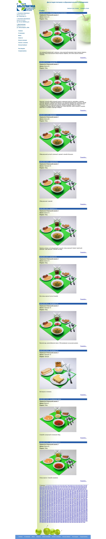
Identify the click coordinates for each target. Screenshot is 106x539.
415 (61, 506)
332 (64, 502)
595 (41, 517)
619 (47, 518)
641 (50, 519)
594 (86, 516)
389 (50, 505)
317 (77, 500)
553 (41, 515)
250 (68, 497)
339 (80, 502)
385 (41, 505)
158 (50, 492)
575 (43, 516)
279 (86, 498)
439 (68, 508)
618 (45, 518)
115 (47, 490)
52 (76, 486)
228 (66, 496)
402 (80, 505)
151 (82, 491)
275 (77, 498)
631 (75, 518)
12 (58, 485)
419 (70, 506)
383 (84, 504)
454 (54, 509)
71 (60, 487)
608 (70, 517)
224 (57, 496)
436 (61, 508)
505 (75, 511)
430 (47, 508)
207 (66, 495)
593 (84, 516)
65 (50, 487)
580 (54, 516)
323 (43, 502)
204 (59, 495)
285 (52, 499)
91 (45, 489)
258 (86, 497)
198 (45, 495)
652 (75, 519)
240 (45, 497)
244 (54, 497)
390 (52, 505)
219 (45, 496)
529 (82, 512)
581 (57, 516)
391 (54, 505)
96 (53, 489)
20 (71, 485)
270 (66, 498)
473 (50, 510)
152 (84, 491)
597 (45, 517)
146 (70, 491)
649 (68, 519)
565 (68, 515)
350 (57, 503)
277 (81, 498)
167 (70, 492)
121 (61, 490)
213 (80, 495)
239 (43, 497)
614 (84, 517)
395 (64, 505)
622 (54, 518)
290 (64, 499)
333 (66, 502)
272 (70, 498)
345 (45, 503)
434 (57, 508)
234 (80, 496)
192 (80, 493)
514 (47, 512)
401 (77, 505)
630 (73, 518)
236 (84, 496)
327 (52, 502)
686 (57, 522)
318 (80, 500)
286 (54, 499)
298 (82, 499)
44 (63, 486)
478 (61, 510)
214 (82, 495)
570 (80, 515)
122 (64, 490)
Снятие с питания (56, 536)
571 (82, 515)
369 (52, 504)
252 (73, 497)
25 (80, 485)
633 (80, 518)
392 (57, 505)
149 (77, 491)
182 (57, 493)
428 (43, 508)
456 (59, 509)
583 (61, 516)
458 (64, 509)
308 (57, 500)
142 (61, 491)
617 (43, 518)
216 (86, 495)
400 (75, 505)
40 (56, 486)
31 (42, 486)
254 (77, 497)
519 (59, 512)
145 (68, 491)
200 (50, 495)
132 (86, 490)
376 (68, 504)
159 (52, 492)
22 (75, 485)
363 (86, 503)
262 (47, 498)
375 (66, 504)
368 (50, 504)
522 (66, 512)
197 (43, 495)
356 (70, 503)
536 (50, 513)
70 (58, 487)
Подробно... (83, 57)
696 (80, 522)
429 (45, 508)
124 (68, 490)
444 (80, 508)
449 (43, 509)
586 (68, 516)
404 (84, 505)
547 (75, 513)
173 (84, 492)
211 (75, 495)
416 (64, 506)
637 (41, 519)
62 (45, 487)
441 (73, 508)
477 (59, 510)
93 (48, 489)
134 (43, 491)
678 (86, 521)
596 (43, 517)
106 (74, 489)
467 (84, 509)
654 (80, 519)
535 (47, 513)
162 (59, 492)
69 (56, 487)
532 (41, 513)
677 (84, 521)
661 (47, 521)
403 (82, 505)
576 (45, 516)
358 (75, 503)
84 (81, 487)
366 (45, 504)
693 (73, 522)
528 (80, 512)
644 (57, 519)
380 (77, 504)
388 (47, 505)
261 (45, 498)
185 (64, 493)
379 (75, 504)
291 (66, 499)
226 (61, 496)
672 (73, 521)
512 (43, 512)
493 (47, 511)
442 (75, 508)
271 (68, 498)
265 (54, 498)
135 (45, 491)
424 (82, 506)
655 (82, 519)
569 (77, 515)
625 (61, 518)
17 (66, 485)
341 (84, 502)
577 (47, 516)
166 (68, 492)
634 (82, 518)
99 (58, 489)
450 (45, 509)
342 (86, 502)
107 (76, 489)
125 (70, 490)
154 (41, 492)
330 (59, 502)
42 (60, 486)
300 (86, 499)
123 (66, 490)
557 (50, 515)
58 (86, 486)
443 (77, 508)
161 (57, 492)
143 (64, 491)
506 (77, 511)
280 (41, 499)
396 (66, 505)
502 (68, 511)
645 (59, 519)
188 (70, 493)
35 (48, 486)
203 (57, 495)
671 (70, 521)
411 (52, 506)
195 (86, 493)
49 (71, 486)
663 (52, 521)
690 (66, 522)
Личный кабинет (66, 536)
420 (73, 506)
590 (77, 516)
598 (47, 517)
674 (77, 521)
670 (68, 521)
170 (77, 492)
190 (75, 493)
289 (61, 499)
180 (52, 493)
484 (75, 510)
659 (43, 521)
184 (61, 493)
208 (68, 495)
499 (61, 511)
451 (47, 509)
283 (47, 499)
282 (45, 499)
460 (68, 509)
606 (66, 517)
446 (84, 508)
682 (47, 522)
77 (69, 487)
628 (68, 518)
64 (48, 487)
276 (79, 498)
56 (83, 486)
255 (80, 497)
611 (77, 517)
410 (50, 506)
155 (43, 492)
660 (45, 521)
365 (43, 504)
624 (59, 518)
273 (73, 498)
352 (61, 503)
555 (45, 515)
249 (66, 497)
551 (84, 513)
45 (65, 486)
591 (80, 516)
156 (45, 492)
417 (66, 506)
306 (52, 500)
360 (80, 503)
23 (76, 485)
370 (54, 504)
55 (81, 486)
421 (75, 506)
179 (50, 493)
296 (77, 499)
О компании (27, 536)
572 (84, 515)
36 (50, 486)
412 (54, 506)
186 (66, 493)
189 (73, 493)
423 (80, 506)
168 (73, 492)
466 (82, 509)
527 (77, 512)
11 (57, 485)
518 (57, 512)
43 (61, 486)
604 (61, 517)
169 (75, 492)
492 (45, 511)
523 (68, 512)
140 (57, 491)
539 (57, 513)
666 (59, 521)
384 (86, 504)
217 (41, 496)
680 (43, 522)
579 (52, 516)
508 (82, 511)
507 (80, 511)
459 (66, 509)
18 (68, 485)
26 (81, 485)
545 (70, 513)
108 (79, 489)
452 (50, 509)
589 (75, 516)
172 (82, 492)
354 (66, 503)
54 (79, 486)
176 (43, 493)
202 (54, 495)
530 (84, 512)
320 (84, 500)
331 (61, 502)
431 (50, 508)
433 (54, 508)
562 (61, 515)
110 (83, 489)
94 (50, 489)
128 (77, 490)
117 (52, 490)
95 (51, 489)
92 (46, 489)
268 (61, 498)
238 (41, 497)
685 (54, 522)
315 (73, 500)
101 (63, 489)
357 (73, 503)
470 (43, 510)
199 (47, 495)
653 (77, 519)
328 (54, 502)
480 (66, 510)
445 (82, 508)
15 (63, 485)
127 (75, 490)
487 (82, 510)
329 (57, 502)
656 (84, 519)
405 (86, 505)
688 (61, 522)
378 (73, 504)
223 (54, 496)
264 (52, 498)
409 (47, 506)
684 (52, 522)
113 (43, 490)
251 (70, 497)
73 (63, 487)
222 (52, 496)
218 (43, 496)
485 (77, 510)
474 (52, 510)
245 (57, 497)
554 (43, 515)
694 (75, 522)
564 (66, 515)
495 (52, 511)
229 (68, 496)
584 (64, 516)
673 (75, 521)
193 (82, 493)
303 (45, 500)
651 (73, 519)
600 (52, 517)
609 (73, 517)
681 (45, 522)
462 (73, 509)
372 (59, 504)
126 (73, 490)
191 (77, 493)
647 (64, 519)
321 (86, 500)
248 (64, 497)
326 (50, 502)
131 (84, 490)
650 (70, 519)
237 (86, 496)
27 (83, 485)
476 (57, 510)
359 (77, 503)
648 (66, 519)
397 (68, 505)
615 (86, 517)
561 (59, 515)
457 (61, 509)
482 (70, 510)
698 (84, 522)
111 (85, 489)
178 (47, 493)
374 (64, 504)
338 (77, 502)
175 (41, 493)
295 (75, 499)
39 (55, 486)
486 (80, 510)
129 (80, 490)
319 (82, 500)
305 (50, 500)
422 (77, 506)
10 (55, 485)
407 (43, 506)
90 (43, 489)
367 (47, 504)
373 (61, 504)
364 (41, 504)
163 (61, 492)
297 (80, 499)
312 (66, 500)
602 (57, 517)
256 (82, 497)
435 (59, 508)
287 (57, 499)
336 (73, 502)
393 (59, 505)
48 (69, 486)
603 (59, 517)
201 (52, 495)
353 (64, 503)
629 (70, 518)
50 (73, 486)
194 (84, 493)
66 (51, 487)
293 (70, 499)
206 (64, 495)
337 (75, 502)
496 (54, 511)
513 (45, 512)
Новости (38, 536)
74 (65, 487)
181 (54, 493)
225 (59, 496)
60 (42, 487)
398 (70, 505)
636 (86, 518)
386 (43, 505)
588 (73, 516)
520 (61, 512)
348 (52, 503)
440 (70, 508)
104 (69, 489)
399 (73, 505)
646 (61, 519)
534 (45, 513)
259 (41, 498)
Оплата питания (46, 536)
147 (73, 491)
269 (64, 498)
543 (66, 513)
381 (80, 504)
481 (68, 510)
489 (86, 510)
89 (42, 489)
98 (56, 489)
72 (61, 487)
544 (68, 513)
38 (53, 486)
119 (57, 490)
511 (41, 512)
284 (50, 499)
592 (82, 516)
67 (53, 487)
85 (83, 487)
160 (54, 492)
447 (86, 508)
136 (47, 491)
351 (59, 503)
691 (68, 522)
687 (59, 522)
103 (67, 489)
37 (51, 486)
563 (64, 515)
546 (73, 513)
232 (75, 496)
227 (64, 496)
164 (64, 492)
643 (54, 519)
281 (43, 499)
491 (43, 511)
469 (41, 510)
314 (70, 500)
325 (47, 502)
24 (78, 485)
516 (52, 512)
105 (72, 489)
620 (50, 518)
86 (84, 487)
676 (82, 521)
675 (80, 521)
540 (59, 513)
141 (59, 491)
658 (41, 521)
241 (47, 497)
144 (66, 491)
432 (52, 508)
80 (74, 487)
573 (86, 515)
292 (68, 499)
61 (43, 487)
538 (54, 513)
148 (75, 491)
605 (64, 517)
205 (61, 495)
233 (77, 496)
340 (82, 502)
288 (59, 499)
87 (86, 487)
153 (86, 491)
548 (77, 513)
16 (65, 485)
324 (45, 502)
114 (45, 490)
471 (45, 510)
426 (86, 506)
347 (50, 503)
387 (45, 505)
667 (61, 521)
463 (75, 509)
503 (70, 511)
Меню (33, 536)
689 (64, 522)
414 (59, 506)
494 (50, 511)
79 (73, 487)
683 (50, 522)
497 (57, 511)
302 (43, 500)
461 (70, 509)
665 (57, 521)
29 (86, 485)
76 (68, 487)
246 (59, 497)
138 (52, 491)
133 (41, 491)
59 (40, 487)
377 (70, 504)
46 (66, 486)
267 (59, 498)
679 (41, 522)
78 (71, 487)
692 (70, 522)
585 (66, 516)
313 (68, 500)
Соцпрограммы (84, 536)
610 (75, 517)
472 (47, 510)
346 (47, 503)
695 (77, 522)
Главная (20, 536)
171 (80, 492)
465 (80, 509)
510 (86, 511)
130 (82, 490)
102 (65, 489)
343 (41, 503)
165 (66, 492)
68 (55, 487)
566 (70, 515)
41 (58, 486)
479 (64, 510)
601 (54, 517)
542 (64, 513)
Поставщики (75, 536)
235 (82, 496)
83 (79, 487)
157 (47, 492)
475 (54, 510)
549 (80, 513)
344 (43, 503)
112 (41, 490)
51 (74, 486)
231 (73, 496)
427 (41, 508)
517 (54, 512)
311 (64, 500)
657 (86, 519)
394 (61, 505)
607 (68, 517)
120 (59, 490)
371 (57, 504)
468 (86, 509)
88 (40, 489)
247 (61, 497)
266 (57, 498)
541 (61, 513)
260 (43, 498)
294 (73, 499)
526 (75, 512)
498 (59, 511)
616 (41, 518)
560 (57, 515)
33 (45, 486)
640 (47, 519)
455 (57, 509)
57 (84, 486)
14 (61, 485)
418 (68, 506)
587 (70, 516)
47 (68, 486)
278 (84, 498)
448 (41, 509)
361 (82, 503)
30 (40, 486)
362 (84, 503)
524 (70, 512)
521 (64, 512)
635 (84, 518)
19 (70, 485)
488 (84, 510)
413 (57, 506)
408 (45, 506)
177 (45, 493)
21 (73, 485)
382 (82, 504)
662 (50, 521)
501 (66, 511)
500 (64, 511)
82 (78, 487)
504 (73, 511)
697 (82, 522)
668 (64, 521)
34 (46, 486)
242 (50, 497)
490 (41, 511)
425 (84, 506)
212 (77, 495)
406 (41, 506)
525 (73, 512)
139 (54, 491)
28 (84, 485)
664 (54, 521)
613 (82, 517)
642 (52, 519)
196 (41, 495)
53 (78, 486)
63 (46, 487)
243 (52, 497)
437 (64, 508)
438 (66, 508)
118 (54, 490)
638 (43, 519)
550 (82, 513)
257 (84, 497)
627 (66, 518)
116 (50, 490)
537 (52, 513)
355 (68, 503)
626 (64, 518)
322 (41, 502)
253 (75, 497)
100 (60, 489)
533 (43, 513)
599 (50, 517)
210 (73, 495)
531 (86, 512)
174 (86, 492)
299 (84, 499)
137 (50, 491)
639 (45, 519)
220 (47, 496)
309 (59, 500)
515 (50, 512)
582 (59, 516)
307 (54, 500)
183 (59, 493)
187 (68, 493)
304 (47, 500)
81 (76, 487)
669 (66, 521)
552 (86, 513)
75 (66, 487)
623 (57, 518)
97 (55, 489)
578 (50, 516)
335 (70, 502)
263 (50, 498)
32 (43, 486)
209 (70, 495)
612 (80, 517)
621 (52, 518)
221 (50, 496)
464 (77, 509)
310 (61, 500)
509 (84, 511)
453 (52, 509)
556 (47, 515)
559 (54, 515)
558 (52, 515)
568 (75, 515)
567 (73, 515)
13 (60, 485)
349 (54, 503)
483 (73, 510)
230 (70, 496)
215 (84, 495)
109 (81, 489)
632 (77, 518)
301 (41, 500)
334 (68, 502)
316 (75, 500)
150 (80, 491)
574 (41, 516)
